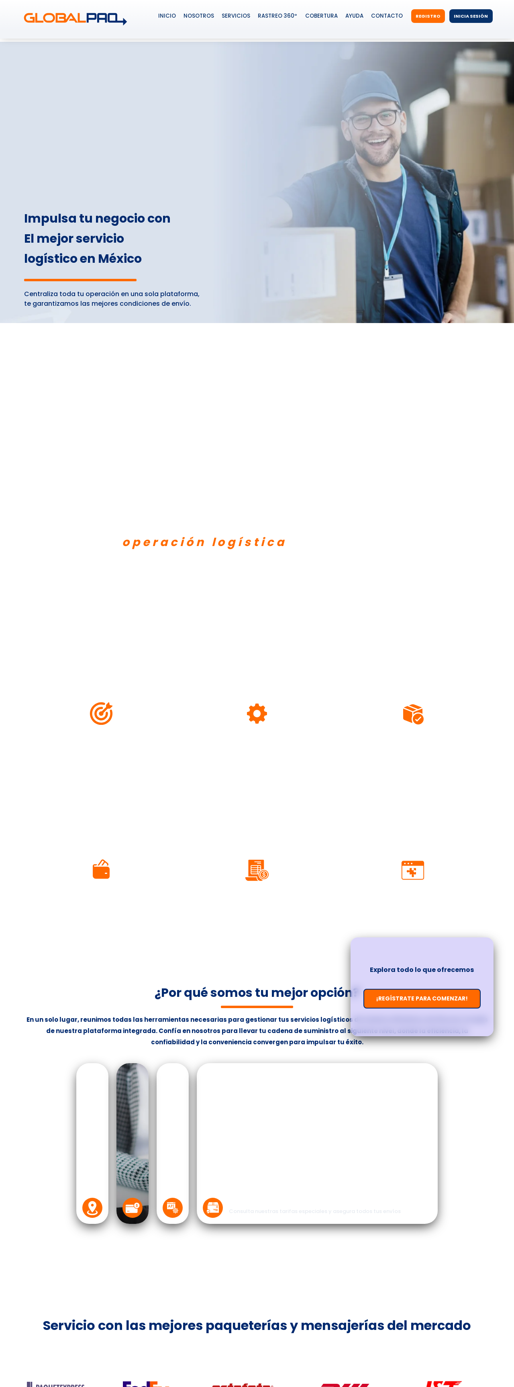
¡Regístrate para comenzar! (422, 998)
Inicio (167, 16)
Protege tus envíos (268, 1200)
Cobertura (321, 16)
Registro (428, 16)
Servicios (236, 16)
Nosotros (199, 16)
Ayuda (354, 16)
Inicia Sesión (471, 16)
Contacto (387, 16)
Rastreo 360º (277, 16)
